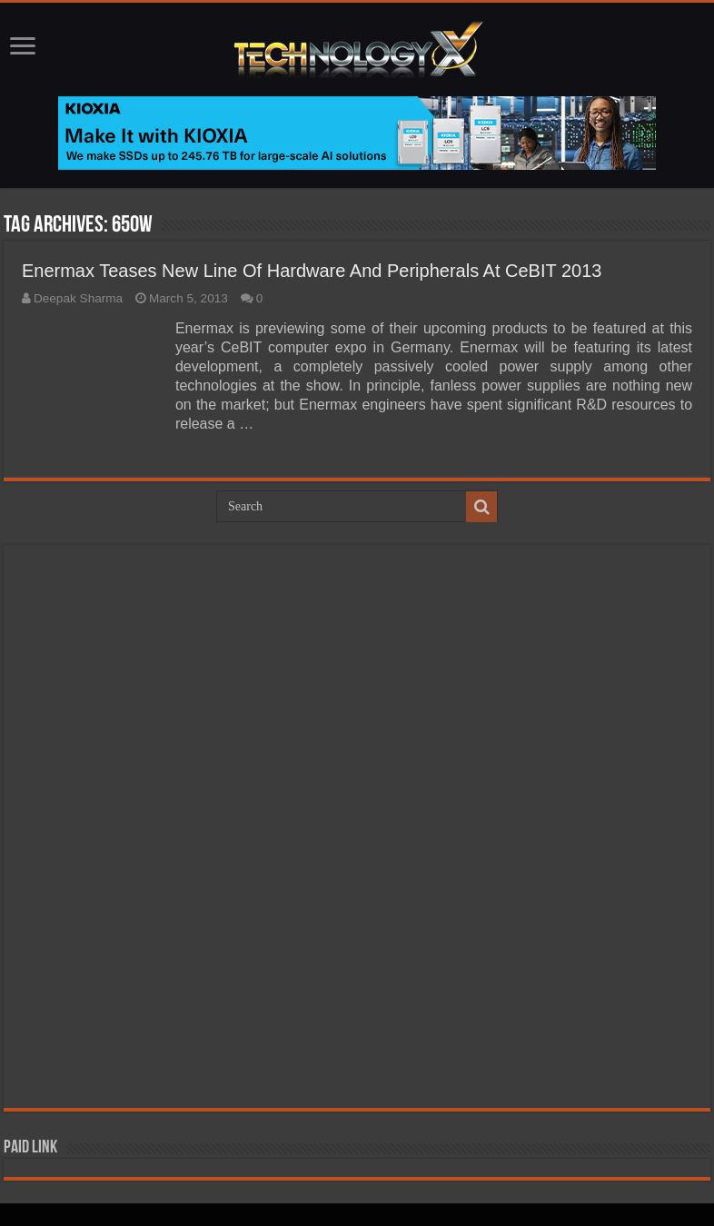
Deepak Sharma (78, 298)
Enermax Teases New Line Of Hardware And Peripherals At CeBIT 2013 (312, 271)
